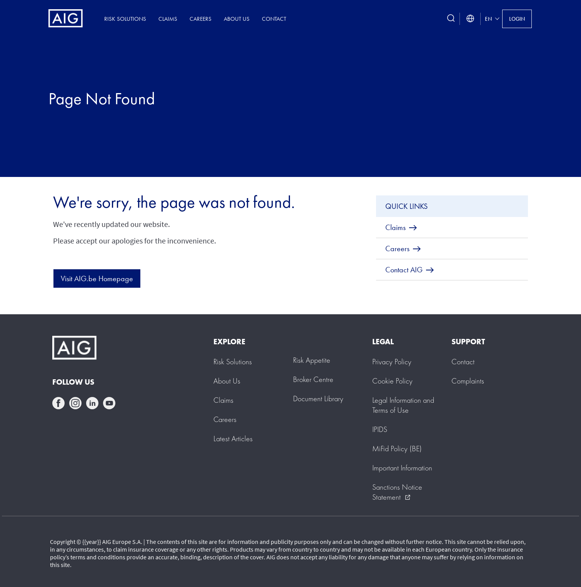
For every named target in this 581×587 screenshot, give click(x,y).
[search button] (451, 18)
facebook (58, 403)
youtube (109, 403)
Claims (167, 18)
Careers (200, 18)
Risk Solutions (125, 18)
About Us (237, 18)
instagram (75, 403)
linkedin (92, 403)
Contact (274, 18)
